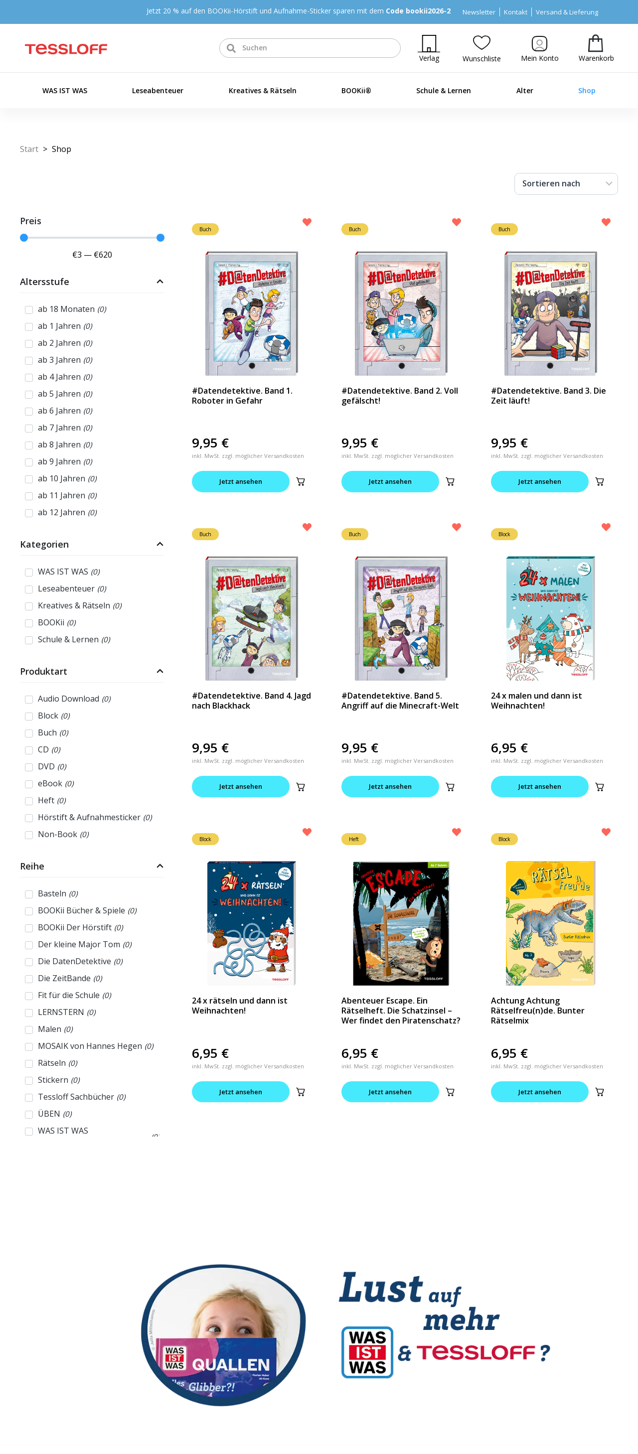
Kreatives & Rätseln (263, 90)
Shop (587, 90)
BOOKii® (356, 90)
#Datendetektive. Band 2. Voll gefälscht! (399, 395)
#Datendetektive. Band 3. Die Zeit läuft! (548, 395)
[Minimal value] (92, 238)
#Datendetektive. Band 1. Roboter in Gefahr (242, 395)
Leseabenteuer (157, 90)
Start (29, 149)
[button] (301, 481)
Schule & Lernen (443, 90)
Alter (524, 90)
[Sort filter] (566, 184)
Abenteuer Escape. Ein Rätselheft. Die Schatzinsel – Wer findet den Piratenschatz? (401, 1010)
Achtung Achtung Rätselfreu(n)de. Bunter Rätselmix (538, 1010)
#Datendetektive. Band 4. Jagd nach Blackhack (251, 700)
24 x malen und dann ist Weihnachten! (536, 700)
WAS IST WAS (64, 90)
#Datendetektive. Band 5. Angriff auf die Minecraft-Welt (400, 700)
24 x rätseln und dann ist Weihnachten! (240, 1005)
